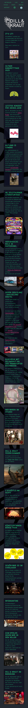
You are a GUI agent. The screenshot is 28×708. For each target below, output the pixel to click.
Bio (22, 2)
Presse (21, 5)
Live (16, 2)
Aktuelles (8, 2)
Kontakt (7, 7)
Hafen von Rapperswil (14, 270)
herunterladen (9, 313)
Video (13, 5)
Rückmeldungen (10, 340)
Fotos (6, 5)
